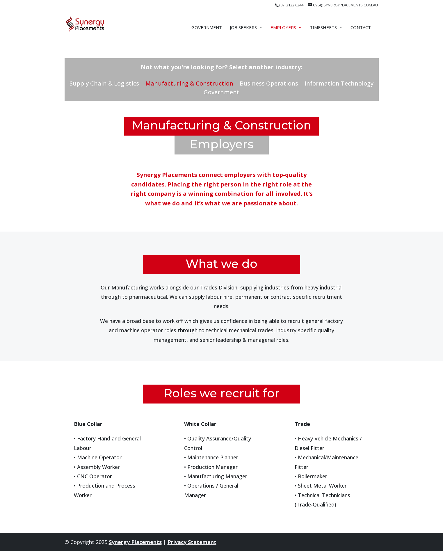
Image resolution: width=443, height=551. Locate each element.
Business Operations (269, 84)
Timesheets (323, 27)
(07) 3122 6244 (291, 5)
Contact (361, 27)
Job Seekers (243, 27)
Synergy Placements (135, 541)
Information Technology (339, 84)
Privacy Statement (192, 541)
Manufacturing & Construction (189, 84)
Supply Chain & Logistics (104, 84)
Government (206, 27)
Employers (283, 27)
